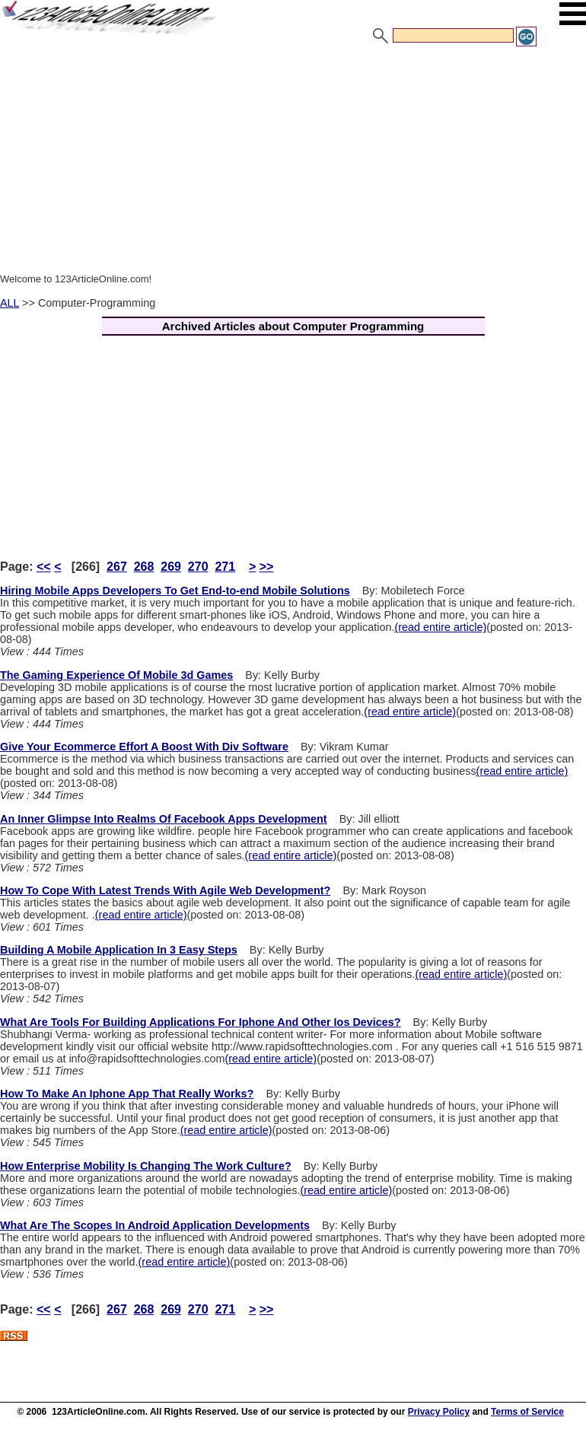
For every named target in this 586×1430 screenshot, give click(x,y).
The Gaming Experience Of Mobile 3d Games (116, 675)
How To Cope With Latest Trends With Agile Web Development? (165, 890)
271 (225, 566)
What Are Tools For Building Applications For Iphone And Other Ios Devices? (200, 1022)
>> (267, 566)
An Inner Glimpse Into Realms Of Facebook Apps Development (163, 819)
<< (44, 566)
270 (198, 566)
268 (144, 566)
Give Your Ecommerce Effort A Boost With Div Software (144, 746)
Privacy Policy (439, 1411)
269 (171, 566)
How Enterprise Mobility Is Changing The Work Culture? (145, 1166)
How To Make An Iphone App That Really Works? (126, 1094)
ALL (9, 303)
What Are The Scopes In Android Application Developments (155, 1225)
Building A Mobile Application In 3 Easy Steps (118, 950)
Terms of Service (527, 1411)
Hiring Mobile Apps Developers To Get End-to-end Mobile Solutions (175, 590)
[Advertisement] (293, 162)
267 (117, 566)
